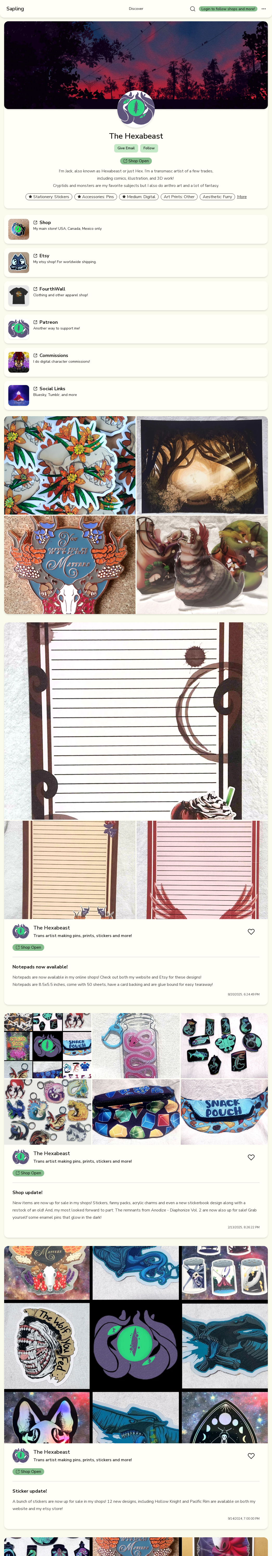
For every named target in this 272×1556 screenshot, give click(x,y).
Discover (136, 8)
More (242, 197)
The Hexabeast (51, 927)
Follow (149, 148)
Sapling (15, 8)
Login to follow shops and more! (228, 8)
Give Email (126, 148)
